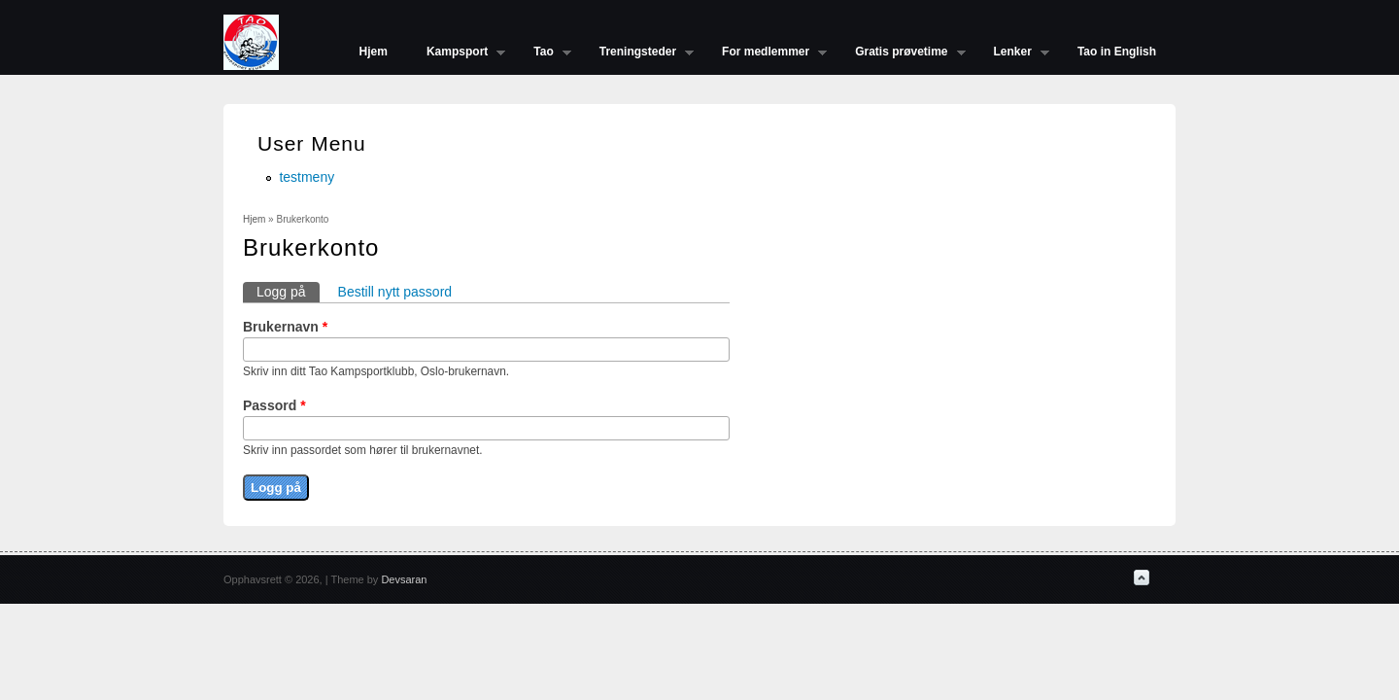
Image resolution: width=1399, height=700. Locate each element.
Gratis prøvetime (900, 54)
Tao (542, 54)
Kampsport (456, 54)
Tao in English (1116, 51)
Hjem (373, 51)
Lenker (1011, 54)
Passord (274, 405)
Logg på (288, 290)
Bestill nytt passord (395, 291)
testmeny (306, 177)
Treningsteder (637, 54)
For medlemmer (764, 54)
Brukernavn (285, 326)
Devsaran (404, 579)
